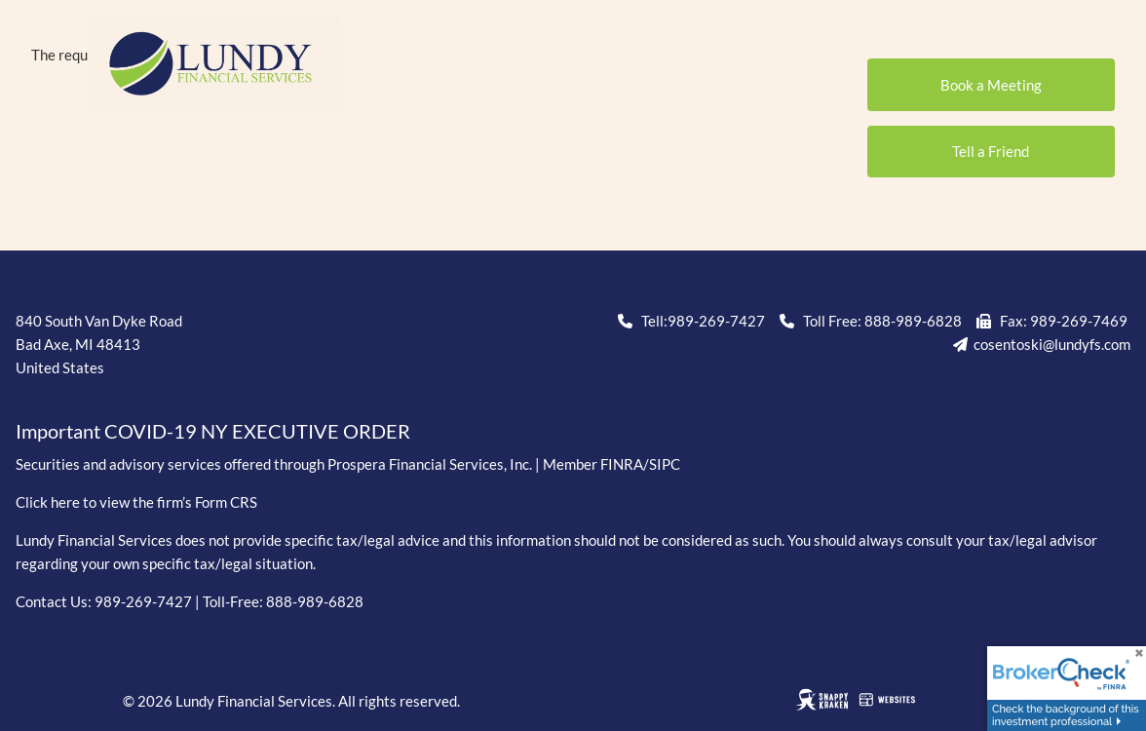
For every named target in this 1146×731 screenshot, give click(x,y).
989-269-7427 (716, 320)
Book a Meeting (991, 85)
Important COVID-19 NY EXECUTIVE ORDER (213, 430)
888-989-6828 (913, 320)
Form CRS (226, 502)
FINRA (621, 464)
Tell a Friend (990, 151)
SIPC (664, 464)
